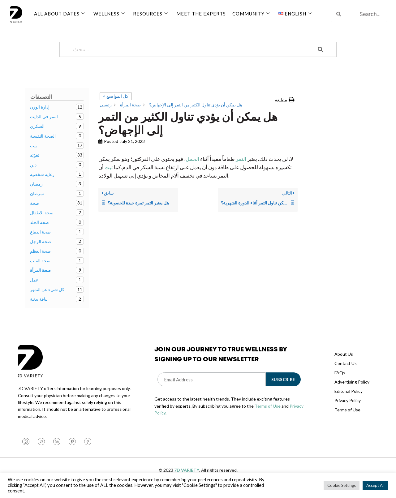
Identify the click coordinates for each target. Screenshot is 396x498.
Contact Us (345, 370)
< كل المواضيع (115, 103)
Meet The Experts (199, 13)
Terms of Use (268, 413)
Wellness (109, 13)
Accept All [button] (375, 485)
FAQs (339, 380)
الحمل (192, 166)
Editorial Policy (348, 398)
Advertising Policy (351, 389)
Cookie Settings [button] (341, 485)
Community (250, 13)
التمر (241, 166)
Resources (150, 13)
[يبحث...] (190, 56)
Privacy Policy (347, 407)
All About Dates (60, 13)
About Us (343, 361)
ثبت (108, 174)
